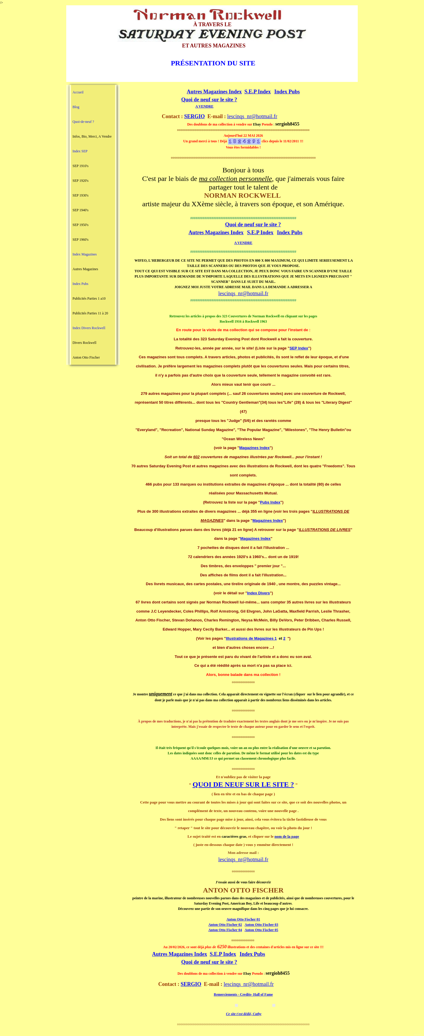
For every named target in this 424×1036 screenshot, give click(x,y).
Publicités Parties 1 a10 (88, 298)
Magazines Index (254, 448)
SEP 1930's (80, 195)
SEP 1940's (80, 210)
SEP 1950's (80, 225)
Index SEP (79, 151)
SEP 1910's (80, 166)
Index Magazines (84, 254)
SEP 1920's (80, 181)
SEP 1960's (80, 239)
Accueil (77, 92)
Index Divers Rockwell (88, 328)
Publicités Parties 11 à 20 (90, 313)
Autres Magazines (85, 269)
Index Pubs (80, 284)
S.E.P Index (257, 92)
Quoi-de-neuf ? (83, 122)
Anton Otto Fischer (86, 357)
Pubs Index (270, 502)
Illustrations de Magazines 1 (251, 638)
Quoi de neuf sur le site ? (209, 100)
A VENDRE (204, 106)
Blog (75, 107)
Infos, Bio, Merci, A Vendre (92, 136)
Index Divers (258, 593)
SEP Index (298, 348)
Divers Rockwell (84, 343)
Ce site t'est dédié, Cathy (243, 1014)
